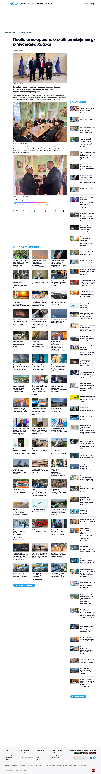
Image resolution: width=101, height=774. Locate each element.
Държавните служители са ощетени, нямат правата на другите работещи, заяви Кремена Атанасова (21, 431)
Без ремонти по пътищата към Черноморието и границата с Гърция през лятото (21, 512)
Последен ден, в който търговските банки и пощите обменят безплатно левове (39, 303)
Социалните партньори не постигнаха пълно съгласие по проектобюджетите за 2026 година (59, 388)
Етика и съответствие (82, 765)
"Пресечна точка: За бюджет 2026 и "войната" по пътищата (59, 430)
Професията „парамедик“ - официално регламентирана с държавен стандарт (58, 472)
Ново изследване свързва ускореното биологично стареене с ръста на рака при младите (87, 387)
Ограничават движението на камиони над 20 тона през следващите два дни (40, 344)
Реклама (7, 765)
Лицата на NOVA (25, 755)
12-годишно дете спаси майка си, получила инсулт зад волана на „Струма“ (58, 512)
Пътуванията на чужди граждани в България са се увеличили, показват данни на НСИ (39, 555)
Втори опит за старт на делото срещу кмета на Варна (40, 282)
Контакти (46, 765)
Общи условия (52, 765)
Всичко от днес (9, 755)
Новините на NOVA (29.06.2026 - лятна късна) (86, 418)
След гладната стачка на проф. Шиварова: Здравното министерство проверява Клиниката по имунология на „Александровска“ (21, 534)
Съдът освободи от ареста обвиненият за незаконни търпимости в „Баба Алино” (39, 431)
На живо (49, 3)
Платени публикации (9, 766)
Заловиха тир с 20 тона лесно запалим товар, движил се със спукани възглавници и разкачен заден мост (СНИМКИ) (39, 492)
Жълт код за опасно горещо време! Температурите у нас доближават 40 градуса (21, 303)
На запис (40, 3)
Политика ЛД (65, 765)
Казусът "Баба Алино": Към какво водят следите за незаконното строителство (39, 576)
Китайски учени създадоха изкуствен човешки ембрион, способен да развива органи (87, 374)
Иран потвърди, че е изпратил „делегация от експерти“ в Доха (87, 408)
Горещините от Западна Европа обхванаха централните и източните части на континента (86, 241)
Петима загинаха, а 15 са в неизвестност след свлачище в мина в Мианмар (87, 167)
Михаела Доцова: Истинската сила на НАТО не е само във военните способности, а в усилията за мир (87, 683)
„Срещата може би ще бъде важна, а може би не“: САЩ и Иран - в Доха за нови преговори (87, 283)
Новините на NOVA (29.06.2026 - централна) (86, 512)
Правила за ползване (73, 765)
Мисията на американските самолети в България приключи (20, 471)
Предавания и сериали (27, 757)
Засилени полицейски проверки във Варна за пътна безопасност (58, 575)
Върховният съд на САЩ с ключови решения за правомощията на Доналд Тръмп (87, 109)
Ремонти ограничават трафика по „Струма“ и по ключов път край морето (58, 283)
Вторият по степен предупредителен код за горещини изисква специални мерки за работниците (58, 368)
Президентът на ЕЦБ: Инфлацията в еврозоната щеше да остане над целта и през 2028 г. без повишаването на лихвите (87, 202)
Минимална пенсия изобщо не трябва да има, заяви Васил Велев (20, 410)
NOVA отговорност (57, 752)
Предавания (40, 755)
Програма (31, 3)
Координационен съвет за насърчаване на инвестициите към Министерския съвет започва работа (20, 284)
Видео (7, 759)
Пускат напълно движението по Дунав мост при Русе (58, 302)
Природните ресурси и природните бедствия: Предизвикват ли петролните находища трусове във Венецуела (87, 327)
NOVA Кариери (56, 755)
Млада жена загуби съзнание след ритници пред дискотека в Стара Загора (20, 492)
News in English (55, 757)
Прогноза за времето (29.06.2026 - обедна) (39, 510)
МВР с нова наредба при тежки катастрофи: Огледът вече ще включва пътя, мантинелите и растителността (20, 388)
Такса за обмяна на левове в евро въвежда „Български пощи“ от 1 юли (39, 451)
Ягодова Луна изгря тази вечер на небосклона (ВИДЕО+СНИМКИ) (59, 321)
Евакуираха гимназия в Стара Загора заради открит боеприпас (39, 531)
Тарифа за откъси (34, 765)
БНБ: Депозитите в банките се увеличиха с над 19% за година (58, 554)
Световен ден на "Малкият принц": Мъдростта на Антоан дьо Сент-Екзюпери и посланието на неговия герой (87, 430)
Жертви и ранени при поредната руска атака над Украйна (87, 661)
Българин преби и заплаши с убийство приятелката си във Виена (86, 456)
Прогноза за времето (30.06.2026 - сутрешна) (87, 305)
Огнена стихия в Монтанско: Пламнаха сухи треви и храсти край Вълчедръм (20, 322)
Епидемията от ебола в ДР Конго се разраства (87, 520)
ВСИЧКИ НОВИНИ (78, 696)
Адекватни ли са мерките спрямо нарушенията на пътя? (20, 575)
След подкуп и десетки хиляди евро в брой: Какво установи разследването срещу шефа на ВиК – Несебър (58, 263)
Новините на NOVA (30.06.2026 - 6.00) (86, 261)
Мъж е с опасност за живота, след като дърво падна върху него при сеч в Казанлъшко (58, 492)
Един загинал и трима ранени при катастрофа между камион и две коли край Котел (39, 411)
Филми (38, 759)
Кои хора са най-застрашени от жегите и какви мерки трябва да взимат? (87, 478)
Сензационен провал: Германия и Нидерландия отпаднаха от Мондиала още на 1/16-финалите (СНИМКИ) (87, 350)
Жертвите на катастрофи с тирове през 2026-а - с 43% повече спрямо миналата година (20, 556)
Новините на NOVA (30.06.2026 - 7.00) (86, 189)
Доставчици (41, 765)
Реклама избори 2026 (14, 765)
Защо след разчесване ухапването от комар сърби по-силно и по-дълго (87, 398)
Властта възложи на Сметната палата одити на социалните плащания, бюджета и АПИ (58, 533)
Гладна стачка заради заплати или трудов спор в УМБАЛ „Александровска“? (87, 129)
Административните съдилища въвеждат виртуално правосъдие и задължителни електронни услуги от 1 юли (39, 323)
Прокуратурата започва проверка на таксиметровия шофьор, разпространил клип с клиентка (21, 452)
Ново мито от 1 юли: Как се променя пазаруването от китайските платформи (87, 585)
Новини (23, 3)
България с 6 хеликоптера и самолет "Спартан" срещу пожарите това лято (21, 367)
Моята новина (9, 757)
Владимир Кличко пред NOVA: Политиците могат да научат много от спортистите (39, 367)
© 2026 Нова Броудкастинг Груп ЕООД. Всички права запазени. (16, 770)
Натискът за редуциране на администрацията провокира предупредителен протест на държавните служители (59, 346)
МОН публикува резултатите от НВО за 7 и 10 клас (40, 470)
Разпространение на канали (24, 765)
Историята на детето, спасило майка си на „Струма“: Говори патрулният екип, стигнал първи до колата (87, 142)
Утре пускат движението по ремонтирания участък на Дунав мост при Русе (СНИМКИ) (58, 452)
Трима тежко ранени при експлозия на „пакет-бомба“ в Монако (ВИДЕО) (87, 228)
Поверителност (59, 765)
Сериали (39, 757)
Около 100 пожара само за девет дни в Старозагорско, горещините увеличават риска (39, 263)
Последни (7, 752)
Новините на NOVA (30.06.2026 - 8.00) (86, 118)
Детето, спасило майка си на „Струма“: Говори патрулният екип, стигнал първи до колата (20, 263)
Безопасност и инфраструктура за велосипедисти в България (19, 344)
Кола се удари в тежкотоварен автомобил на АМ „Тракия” (56, 411)
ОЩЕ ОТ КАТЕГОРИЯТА (24, 585)
